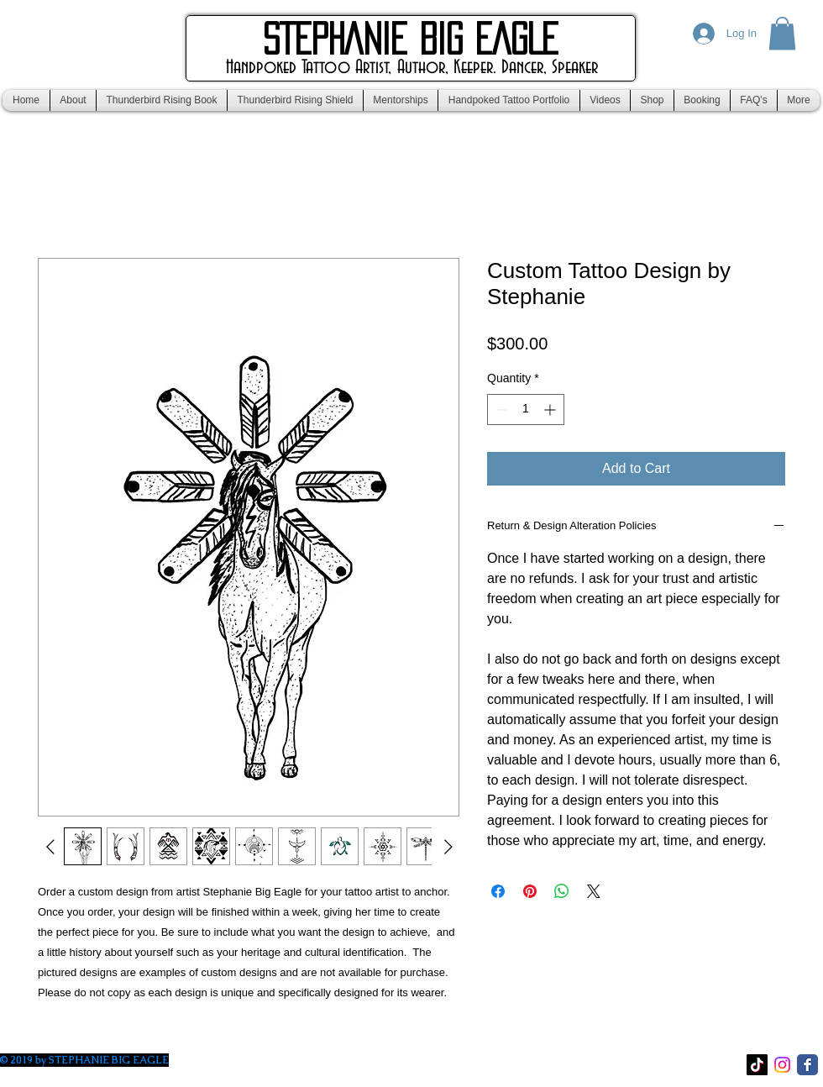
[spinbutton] (526, 409)
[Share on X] (594, 891)
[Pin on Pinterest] (530, 891)
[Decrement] (500, 409)
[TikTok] (757, 1064)
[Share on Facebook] (498, 891)
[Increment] (551, 409)
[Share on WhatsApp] (562, 891)
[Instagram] (782, 1064)
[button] (782, 33)
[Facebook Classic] (807, 1064)
